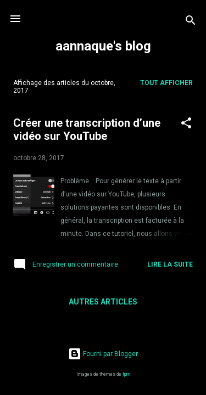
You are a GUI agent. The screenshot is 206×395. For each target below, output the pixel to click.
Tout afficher (166, 83)
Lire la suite (170, 264)
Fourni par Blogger (103, 354)
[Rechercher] (190, 22)
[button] (186, 125)
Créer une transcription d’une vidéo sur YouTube (86, 129)
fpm (126, 374)
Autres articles (103, 301)
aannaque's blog (103, 46)
